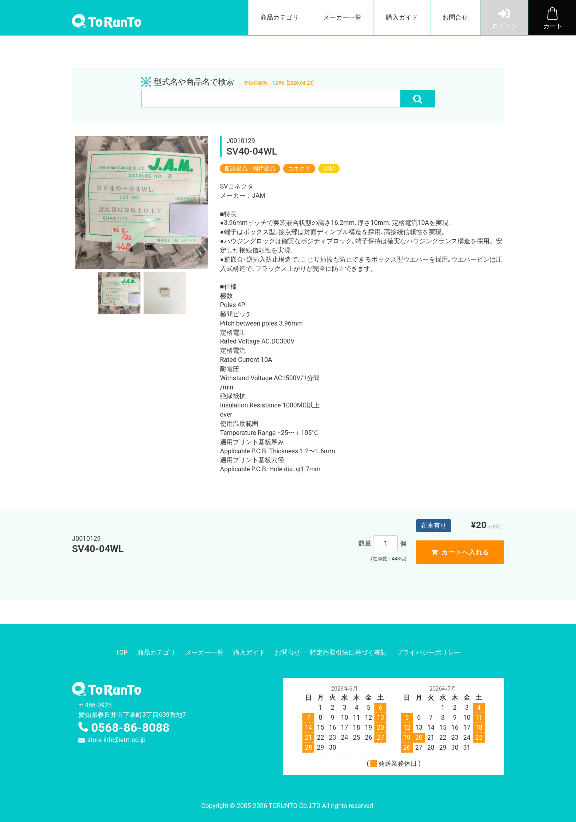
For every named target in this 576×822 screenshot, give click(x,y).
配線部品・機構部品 (250, 168)
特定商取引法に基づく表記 (348, 652)
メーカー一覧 (342, 17)
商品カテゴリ (279, 17)
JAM (329, 168)
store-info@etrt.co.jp (116, 740)
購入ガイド (402, 17)
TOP (122, 652)
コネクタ (299, 168)
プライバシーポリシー (428, 652)
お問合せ (455, 17)
